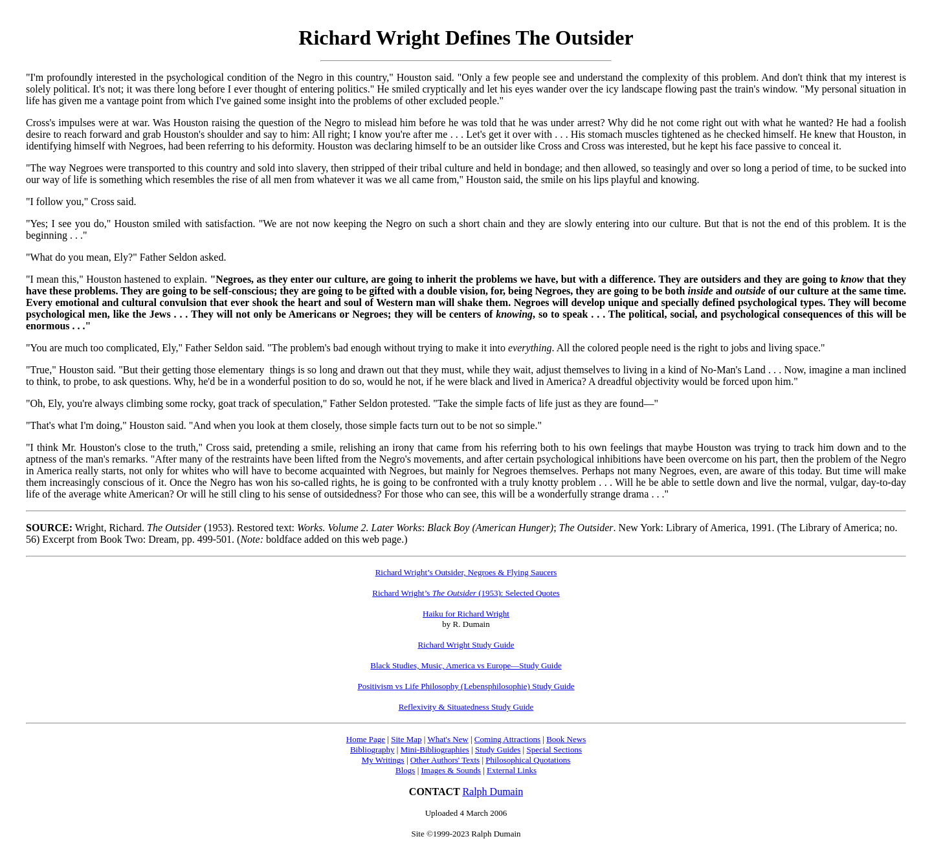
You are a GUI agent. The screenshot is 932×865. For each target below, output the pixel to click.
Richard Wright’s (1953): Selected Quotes (466, 593)
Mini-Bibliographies (435, 749)
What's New (447, 739)
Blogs (405, 770)
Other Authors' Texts (445, 760)
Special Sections (554, 749)
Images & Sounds (450, 770)
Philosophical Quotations (527, 760)
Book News (566, 739)
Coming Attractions (507, 739)
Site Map (406, 739)
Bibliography (372, 749)
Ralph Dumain (492, 791)
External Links (512, 770)
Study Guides (497, 749)
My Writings (383, 760)
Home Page (365, 739)
